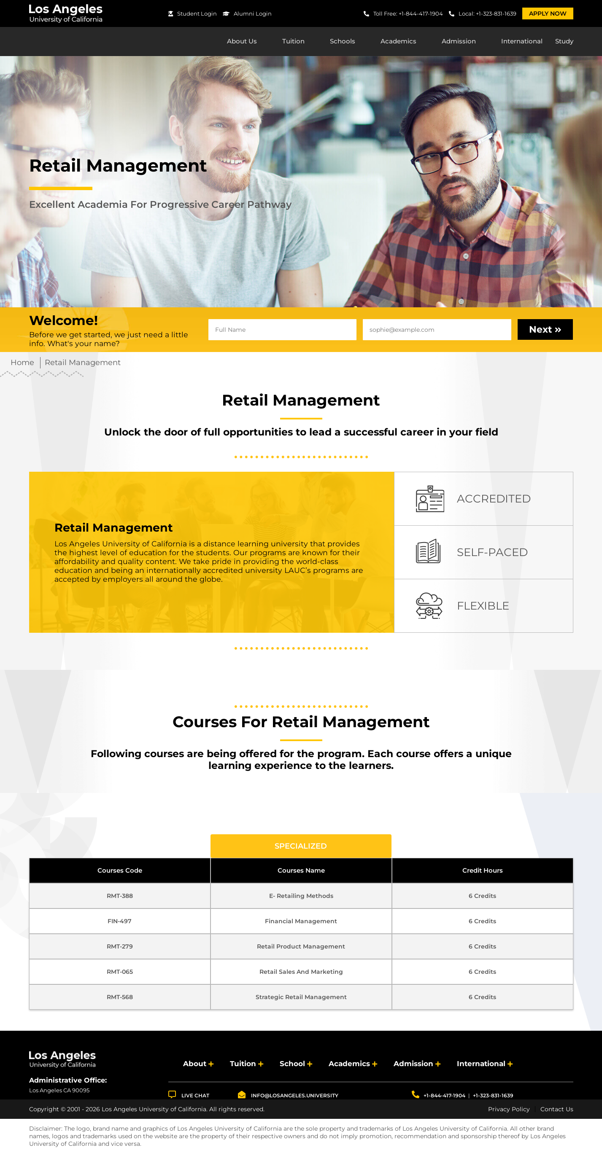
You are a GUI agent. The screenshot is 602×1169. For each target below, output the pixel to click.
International (522, 42)
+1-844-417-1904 (438, 1097)
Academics (398, 42)
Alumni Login (247, 13)
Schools (342, 42)
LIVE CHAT (188, 1097)
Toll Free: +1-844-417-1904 (403, 13)
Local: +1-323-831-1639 (482, 13)
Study (564, 42)
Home (22, 364)
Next (545, 331)
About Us (242, 42)
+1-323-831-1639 (493, 1097)
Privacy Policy (509, 1111)
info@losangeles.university (288, 1097)
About (194, 1066)
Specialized (301, 848)
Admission (459, 42)
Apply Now (548, 13)
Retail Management (83, 364)
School (292, 1066)
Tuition (293, 42)
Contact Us (556, 1111)
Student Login (192, 13)
